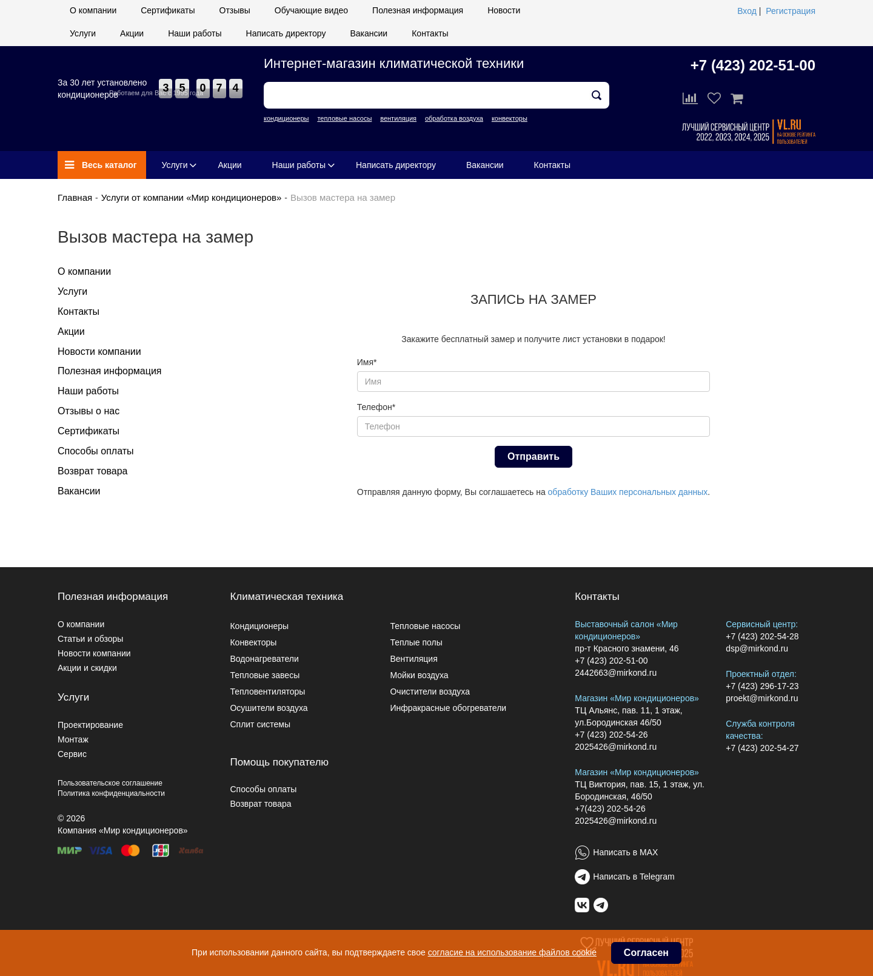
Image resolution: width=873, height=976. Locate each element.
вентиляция (398, 118)
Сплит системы (260, 724)
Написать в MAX (625, 852)
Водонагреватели (264, 659)
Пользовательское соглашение (110, 783)
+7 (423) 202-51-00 (753, 65)
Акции (132, 33)
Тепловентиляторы (267, 691)
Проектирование (90, 725)
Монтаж (73, 739)
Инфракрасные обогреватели (448, 708)
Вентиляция (413, 659)
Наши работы (194, 33)
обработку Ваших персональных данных (628, 492)
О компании (93, 10)
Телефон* (376, 407)
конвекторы (509, 118)
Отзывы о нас (88, 411)
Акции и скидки (87, 668)
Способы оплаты (96, 451)
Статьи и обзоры (90, 639)
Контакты (430, 33)
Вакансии (368, 33)
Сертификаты (168, 10)
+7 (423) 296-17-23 (762, 686)
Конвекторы (253, 642)
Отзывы (234, 10)
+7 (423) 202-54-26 (611, 734)
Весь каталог (101, 165)
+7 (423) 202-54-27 (762, 748)
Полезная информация (417, 10)
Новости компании (99, 351)
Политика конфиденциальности (111, 793)
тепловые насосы (344, 118)
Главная (75, 197)
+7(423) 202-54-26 (610, 808)
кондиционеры (286, 118)
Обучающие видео (311, 10)
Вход (747, 11)
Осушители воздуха (268, 708)
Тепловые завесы (264, 675)
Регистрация (790, 11)
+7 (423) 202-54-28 (762, 636)
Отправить (533, 456)
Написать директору (286, 33)
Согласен (646, 952)
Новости (503, 10)
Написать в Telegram (633, 876)
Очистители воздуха (430, 691)
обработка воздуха (454, 118)
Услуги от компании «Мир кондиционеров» (191, 197)
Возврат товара (93, 471)
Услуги (83, 33)
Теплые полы (416, 642)
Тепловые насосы (425, 626)
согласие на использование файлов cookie (512, 952)
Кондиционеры (259, 626)
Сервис (72, 754)
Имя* (367, 362)
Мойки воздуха (419, 675)
